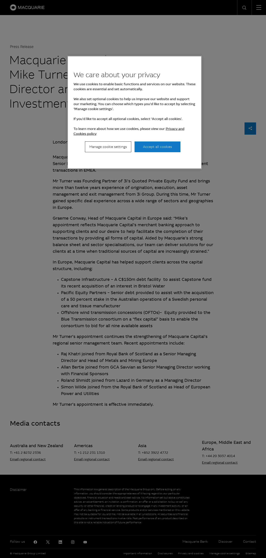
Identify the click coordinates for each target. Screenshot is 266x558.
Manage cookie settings (108, 147)
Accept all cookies (157, 147)
